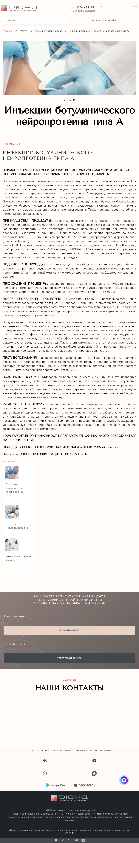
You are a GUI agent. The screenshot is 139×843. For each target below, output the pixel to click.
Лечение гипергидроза (48, 31)
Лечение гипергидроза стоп (17, 526)
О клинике (33, 750)
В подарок (105, 750)
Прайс (68, 750)
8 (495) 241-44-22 (86, 7)
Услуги (24, 31)
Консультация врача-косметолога (19, 558)
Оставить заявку (69, 630)
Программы (81, 750)
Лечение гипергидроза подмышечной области (14, 490)
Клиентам (57, 750)
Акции (93, 750)
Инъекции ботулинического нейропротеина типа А (99, 31)
